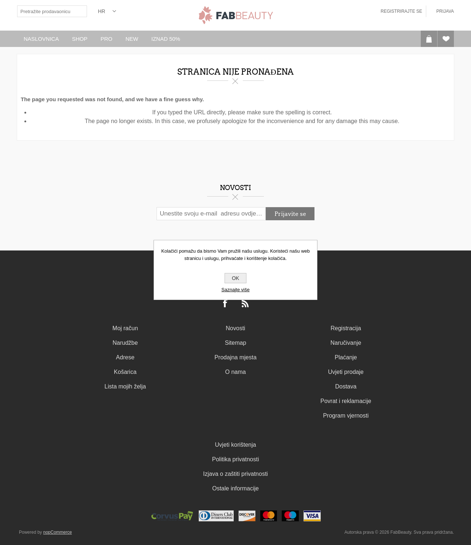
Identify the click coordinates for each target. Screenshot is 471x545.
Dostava (346, 386)
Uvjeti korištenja (235, 445)
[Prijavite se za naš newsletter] (211, 213)
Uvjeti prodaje (346, 372)
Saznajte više (235, 289)
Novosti (235, 328)
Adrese (125, 357)
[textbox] (46, 11)
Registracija (346, 328)
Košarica (125, 372)
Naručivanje (346, 343)
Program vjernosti (345, 415)
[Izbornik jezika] (107, 11)
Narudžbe (125, 343)
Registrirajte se (401, 11)
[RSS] (245, 304)
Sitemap (235, 343)
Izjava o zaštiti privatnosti (235, 474)
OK (235, 278)
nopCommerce (57, 532)
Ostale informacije (235, 488)
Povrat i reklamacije (345, 401)
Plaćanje (346, 357)
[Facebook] (225, 304)
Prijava (445, 11)
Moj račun (125, 328)
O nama (235, 372)
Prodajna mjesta (235, 357)
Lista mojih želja (125, 386)
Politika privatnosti (235, 459)
